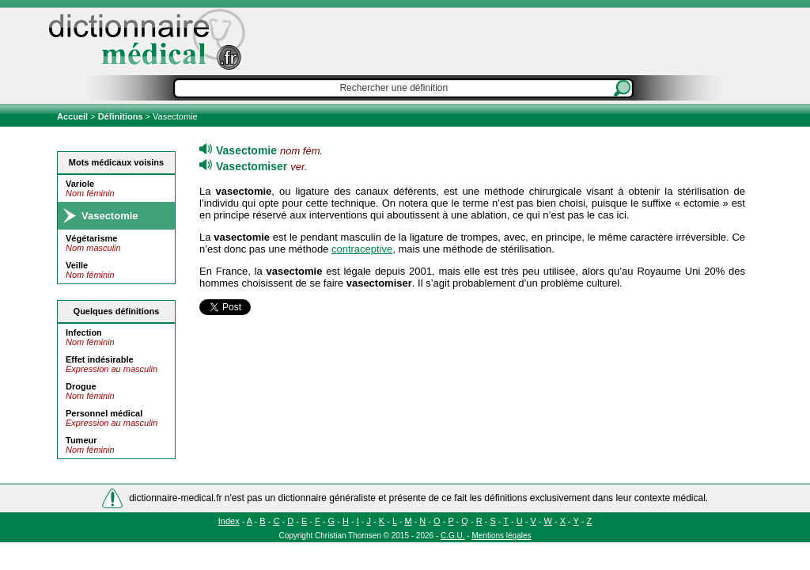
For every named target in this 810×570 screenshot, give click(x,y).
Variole (80, 183)
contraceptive (361, 249)
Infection (84, 332)
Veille (77, 265)
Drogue (81, 386)
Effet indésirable (100, 359)
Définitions (120, 116)
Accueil (73, 116)
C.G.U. (453, 535)
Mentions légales (501, 535)
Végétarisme (91, 238)
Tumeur (81, 440)
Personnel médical (104, 413)
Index (229, 521)
